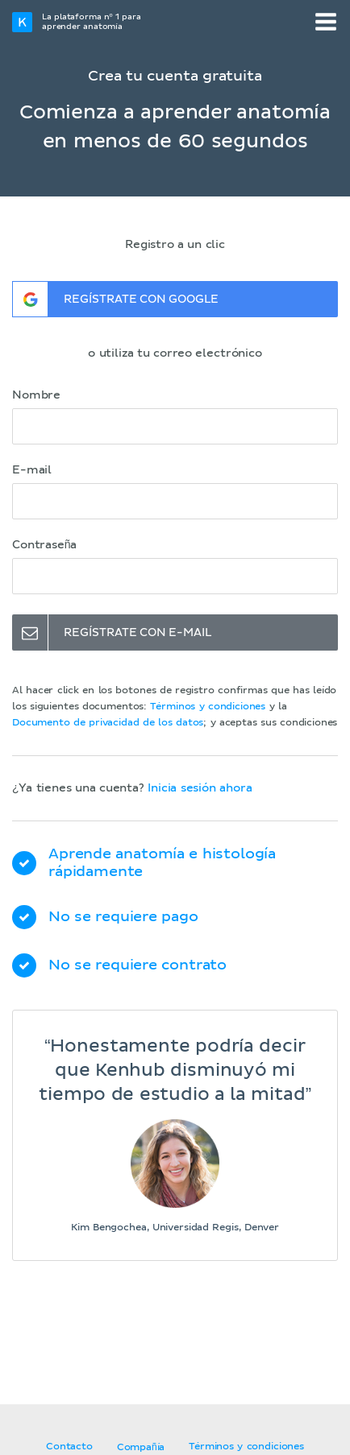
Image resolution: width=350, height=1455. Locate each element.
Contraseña (44, 545)
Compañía (141, 1448)
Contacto (69, 1447)
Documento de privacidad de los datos (107, 723)
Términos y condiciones (207, 707)
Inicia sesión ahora (200, 788)
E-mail (32, 470)
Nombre (36, 395)
